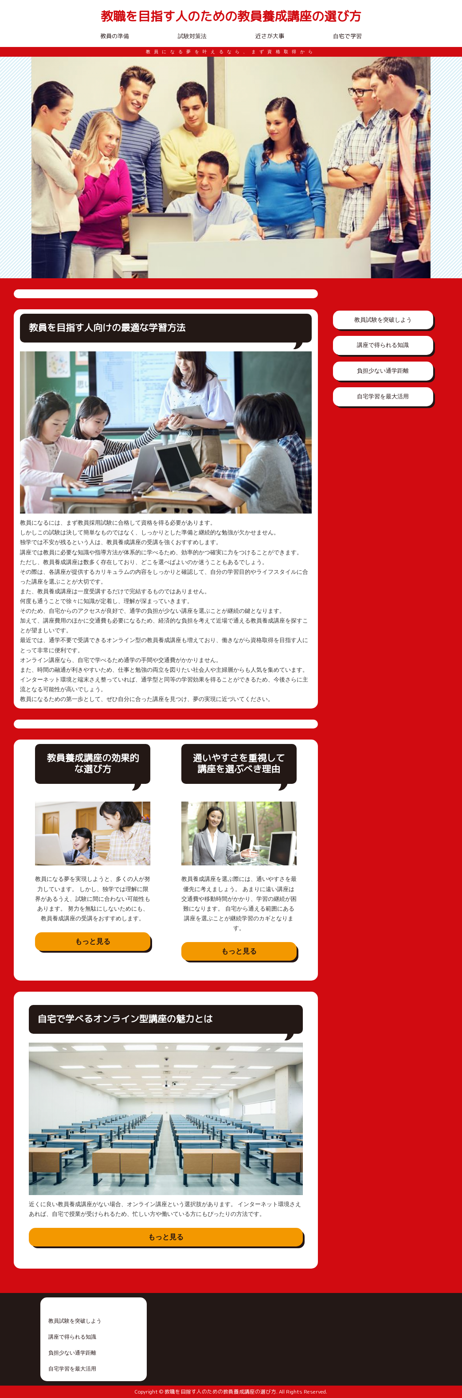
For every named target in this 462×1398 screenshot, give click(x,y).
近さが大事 (269, 36)
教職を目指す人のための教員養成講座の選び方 (231, 16)
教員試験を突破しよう (383, 319)
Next (419, 167)
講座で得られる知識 (383, 345)
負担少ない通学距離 (383, 370)
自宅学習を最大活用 (383, 396)
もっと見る (92, 941)
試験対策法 (192, 36)
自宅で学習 (347, 36)
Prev (43, 167)
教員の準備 (114, 36)
